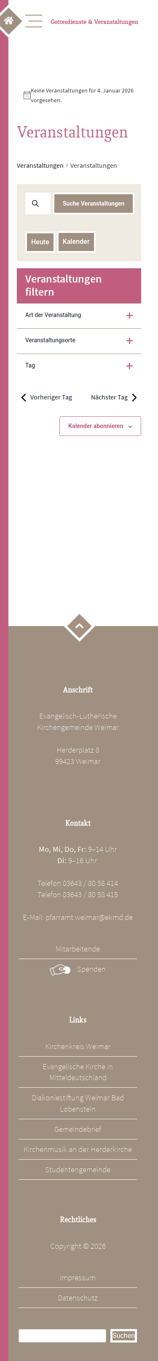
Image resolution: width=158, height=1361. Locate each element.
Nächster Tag (114, 397)
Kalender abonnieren (95, 426)
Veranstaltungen (40, 165)
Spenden (91, 969)
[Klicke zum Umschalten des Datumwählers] (76, 242)
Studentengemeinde (77, 1169)
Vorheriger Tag (46, 397)
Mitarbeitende (78, 948)
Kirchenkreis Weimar (77, 1046)
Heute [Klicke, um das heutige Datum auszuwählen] (40, 242)
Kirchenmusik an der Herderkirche (78, 1149)
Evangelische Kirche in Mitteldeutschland (78, 1072)
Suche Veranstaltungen (93, 203)
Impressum (78, 1277)
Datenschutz (78, 1297)
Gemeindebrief (77, 1129)
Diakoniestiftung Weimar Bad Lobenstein (78, 1103)
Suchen (123, 1336)
